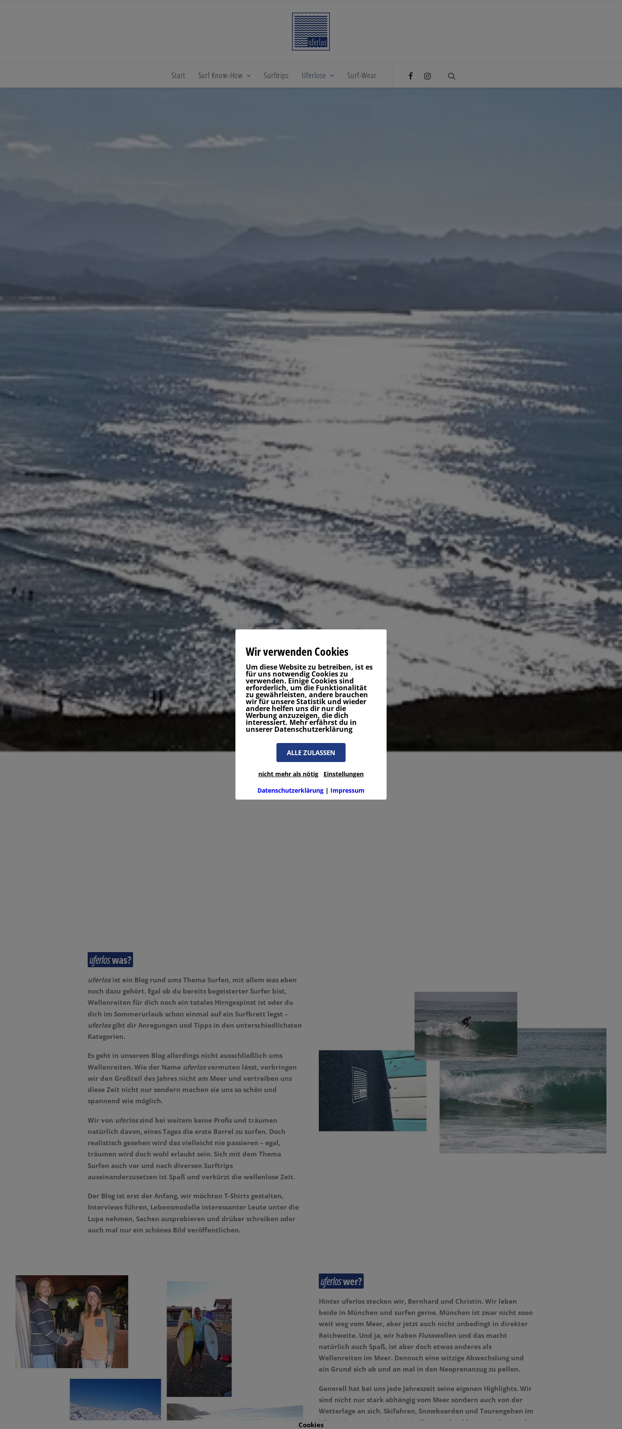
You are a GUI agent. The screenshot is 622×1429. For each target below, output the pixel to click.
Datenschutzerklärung (290, 790)
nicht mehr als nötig (288, 774)
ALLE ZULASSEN (311, 752)
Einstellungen (344, 774)
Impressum (347, 790)
